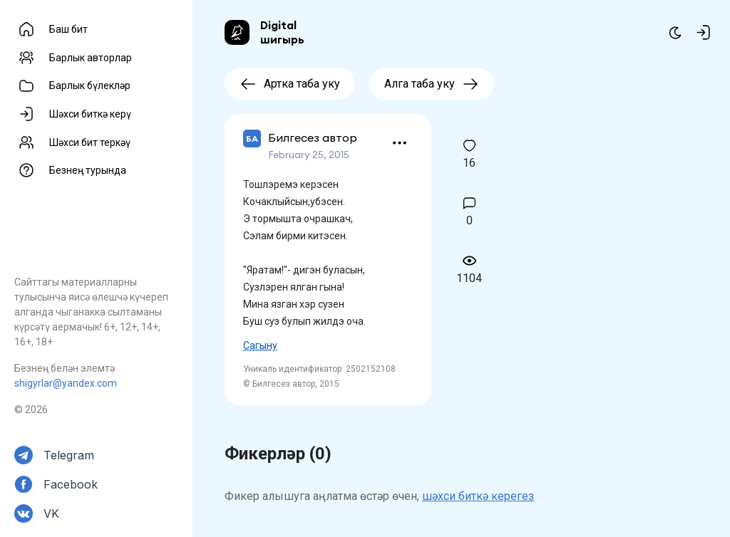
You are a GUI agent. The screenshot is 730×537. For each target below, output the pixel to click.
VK (51, 513)
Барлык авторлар (90, 57)
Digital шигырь (282, 32)
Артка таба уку (290, 84)
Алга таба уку (431, 84)
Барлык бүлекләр (89, 85)
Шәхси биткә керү (90, 114)
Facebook (70, 484)
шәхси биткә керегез (478, 496)
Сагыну (260, 345)
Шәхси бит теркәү (89, 142)
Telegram (68, 455)
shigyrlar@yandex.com (65, 383)
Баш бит (68, 29)
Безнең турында (87, 170)
